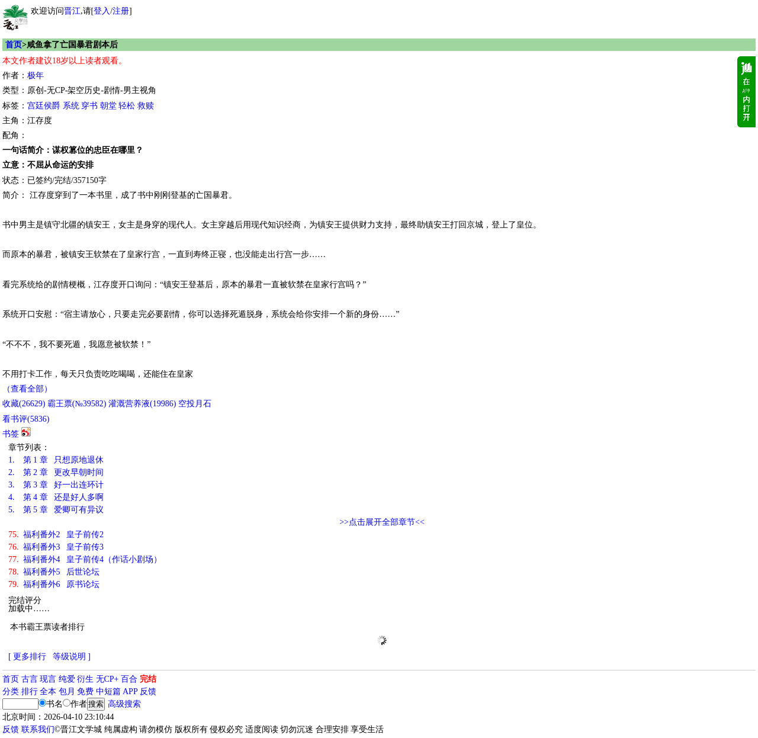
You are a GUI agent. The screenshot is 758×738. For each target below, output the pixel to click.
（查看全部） (27, 388)
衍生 (85, 679)
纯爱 (67, 679)
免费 (85, 691)
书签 (10, 433)
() (23, 403)
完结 (148, 679)
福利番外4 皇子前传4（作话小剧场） (85, 559)
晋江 (72, 11)
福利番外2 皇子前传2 (56, 534)
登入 (102, 11)
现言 (48, 679)
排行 (29, 691)
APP (130, 691)
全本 (48, 691)
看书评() (25, 419)
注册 (121, 11)
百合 (129, 679)
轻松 (126, 105)
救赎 (145, 105)
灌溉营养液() (142, 403)
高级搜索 (124, 704)
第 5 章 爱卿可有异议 (56, 509)
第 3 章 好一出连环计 (56, 484)
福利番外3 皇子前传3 (56, 547)
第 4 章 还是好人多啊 (56, 497)
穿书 (89, 105)
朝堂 (108, 105)
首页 (13, 44)
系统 (71, 105)
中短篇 (108, 691)
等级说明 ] (72, 656)
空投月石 (194, 403)
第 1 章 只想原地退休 (56, 459)
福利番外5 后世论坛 (53, 571)
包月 (67, 691)
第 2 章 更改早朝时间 (56, 472)
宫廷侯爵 (43, 105)
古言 (29, 679)
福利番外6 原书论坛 (53, 584)
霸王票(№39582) (77, 403)
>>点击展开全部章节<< (382, 522)
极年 (35, 75)
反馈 (148, 691)
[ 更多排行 (27, 656)
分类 (10, 691)
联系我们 (37, 729)
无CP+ (107, 679)
